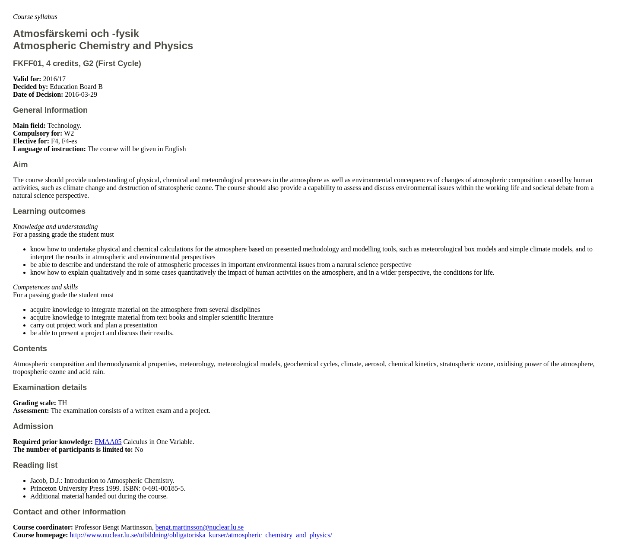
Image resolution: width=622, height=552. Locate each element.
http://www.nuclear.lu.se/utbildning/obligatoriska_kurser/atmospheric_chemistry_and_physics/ (201, 535)
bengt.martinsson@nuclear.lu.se (200, 527)
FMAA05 (108, 441)
